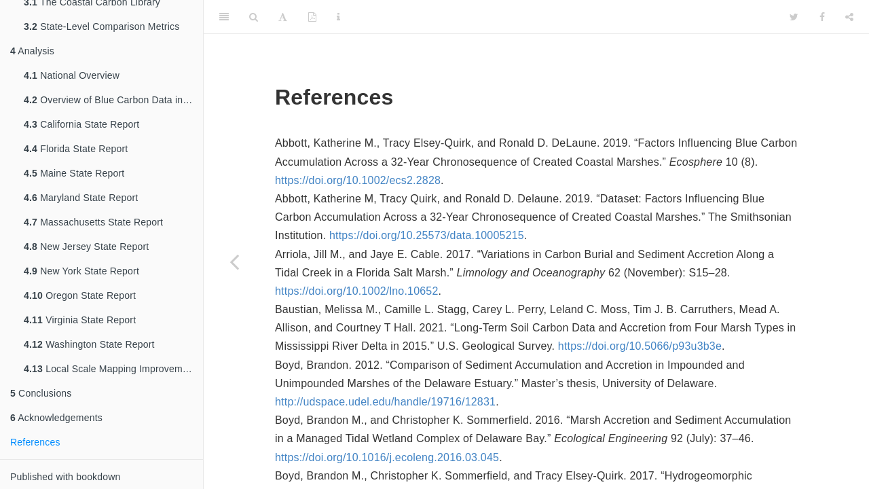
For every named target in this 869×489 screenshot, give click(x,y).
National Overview (71, 75)
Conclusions (41, 393)
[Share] (849, 17)
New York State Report (81, 271)
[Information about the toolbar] (338, 17)
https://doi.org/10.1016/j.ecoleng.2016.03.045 (387, 457)
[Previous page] (234, 261)
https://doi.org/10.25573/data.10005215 (426, 235)
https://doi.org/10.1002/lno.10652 (357, 291)
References (35, 442)
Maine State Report (74, 173)
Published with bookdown (65, 476)
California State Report (81, 124)
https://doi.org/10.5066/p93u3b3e (640, 346)
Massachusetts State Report (93, 222)
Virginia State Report (80, 319)
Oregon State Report (80, 295)
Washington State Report (89, 344)
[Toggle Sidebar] (224, 17)
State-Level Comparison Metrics (101, 26)
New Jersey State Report (86, 246)
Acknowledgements (56, 417)
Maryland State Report (81, 197)
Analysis (32, 51)
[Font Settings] (282, 17)
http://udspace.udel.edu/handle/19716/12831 (385, 402)
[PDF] (312, 17)
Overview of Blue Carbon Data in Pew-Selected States (113, 99)
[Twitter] (794, 17)
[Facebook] (822, 17)
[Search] (253, 17)
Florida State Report (76, 148)
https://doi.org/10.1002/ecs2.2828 (358, 180)
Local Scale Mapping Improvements (112, 368)
